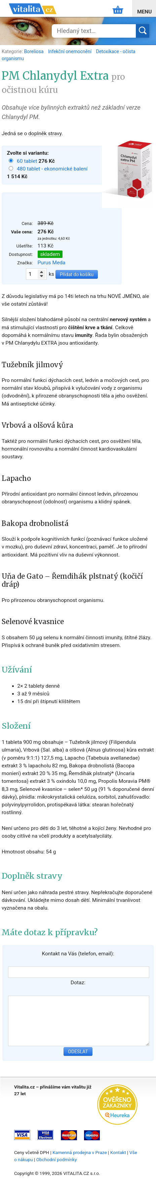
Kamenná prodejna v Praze (79, 1152)
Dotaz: (78, 983)
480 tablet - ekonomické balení (52, 169)
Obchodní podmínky (56, 1159)
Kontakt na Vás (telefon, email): (78, 954)
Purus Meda (52, 263)
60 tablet (27, 161)
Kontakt (118, 1152)
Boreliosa (34, 51)
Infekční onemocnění (70, 51)
